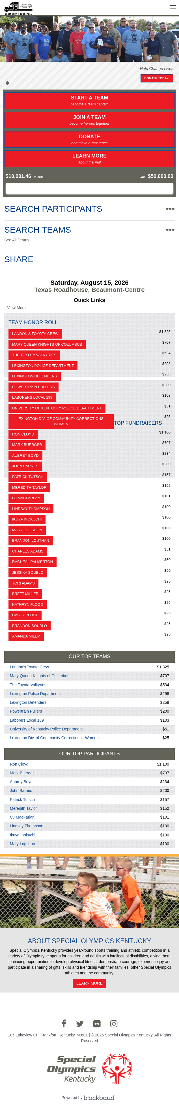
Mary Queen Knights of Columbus (47, 344)
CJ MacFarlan (26, 498)
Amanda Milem (26, 636)
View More (16, 307)
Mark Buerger (27, 445)
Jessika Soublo (28, 572)
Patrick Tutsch (28, 477)
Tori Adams (23, 583)
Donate (89, 140)
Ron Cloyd (23, 434)
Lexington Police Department (43, 366)
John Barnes (25, 466)
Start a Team (89, 101)
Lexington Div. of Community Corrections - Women (61, 421)
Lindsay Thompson (31, 509)
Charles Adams (28, 551)
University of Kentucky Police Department (57, 408)
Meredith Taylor (29, 487)
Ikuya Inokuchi (27, 519)
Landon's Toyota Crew (35, 334)
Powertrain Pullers (33, 387)
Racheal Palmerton (32, 562)
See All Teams (16, 240)
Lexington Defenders (34, 376)
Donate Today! (157, 78)
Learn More (89, 159)
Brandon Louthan (30, 540)
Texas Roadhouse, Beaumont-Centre (89, 289)
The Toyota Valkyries (34, 355)
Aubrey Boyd (25, 455)
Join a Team (89, 120)
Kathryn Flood (27, 604)
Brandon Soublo (29, 626)
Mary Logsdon (27, 530)
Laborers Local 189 (32, 397)
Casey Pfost (25, 615)
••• (170, 208)
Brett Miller (25, 594)
